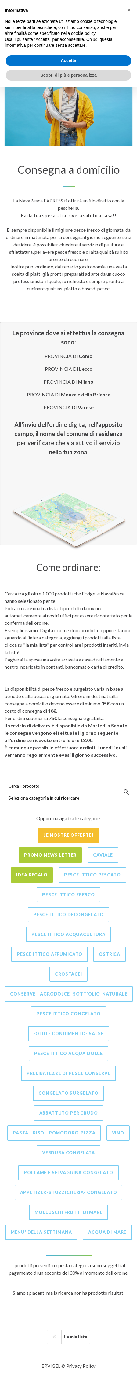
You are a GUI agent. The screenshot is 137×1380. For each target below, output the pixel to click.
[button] (129, 10)
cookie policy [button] (83, 33)
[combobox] (68, 798)
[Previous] (54, 1337)
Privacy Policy (81, 1366)
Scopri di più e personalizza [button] (68, 75)
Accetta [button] (68, 60)
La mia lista (75, 1336)
